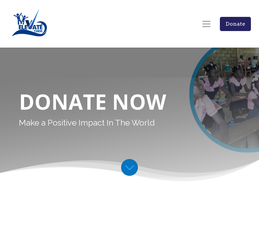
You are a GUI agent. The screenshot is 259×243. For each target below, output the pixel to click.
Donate (235, 24)
